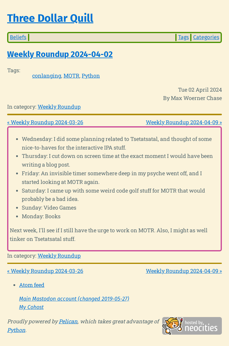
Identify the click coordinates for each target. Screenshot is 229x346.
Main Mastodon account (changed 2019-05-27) (74, 299)
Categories (206, 37)
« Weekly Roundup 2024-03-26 (45, 122)
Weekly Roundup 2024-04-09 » (184, 122)
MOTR (71, 75)
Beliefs (18, 37)
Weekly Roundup (59, 106)
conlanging (46, 75)
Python (91, 75)
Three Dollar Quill (50, 18)
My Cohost (31, 307)
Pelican (68, 321)
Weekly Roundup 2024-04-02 (60, 54)
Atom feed (31, 284)
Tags (183, 37)
